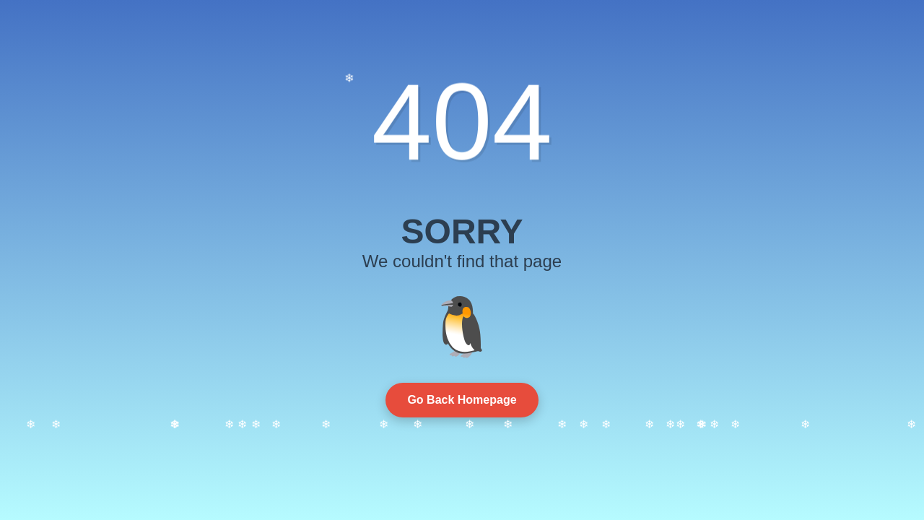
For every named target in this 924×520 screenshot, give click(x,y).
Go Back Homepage (461, 400)
